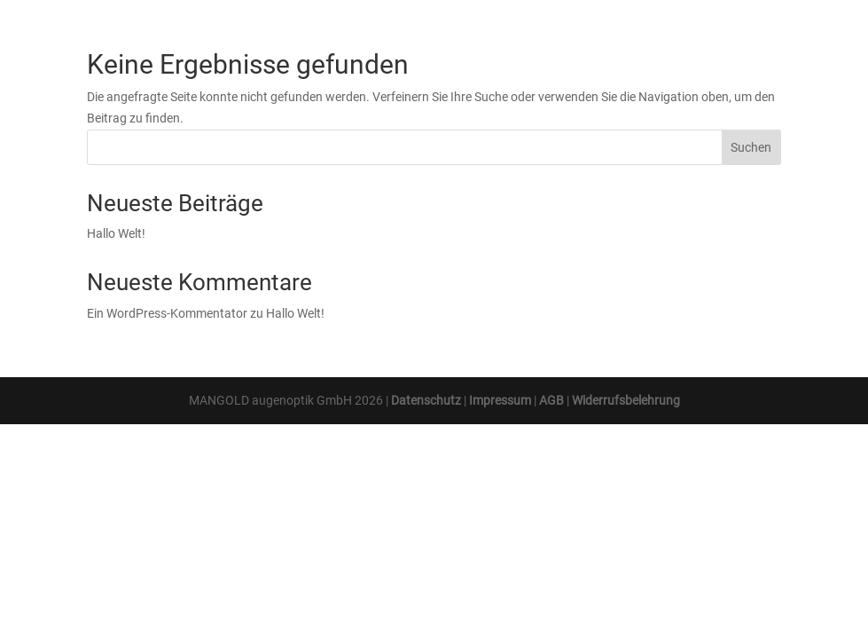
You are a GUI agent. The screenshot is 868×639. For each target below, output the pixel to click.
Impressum (500, 400)
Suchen (751, 147)
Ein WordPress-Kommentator (167, 313)
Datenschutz (426, 400)
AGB (551, 400)
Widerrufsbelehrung (626, 400)
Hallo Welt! (116, 233)
